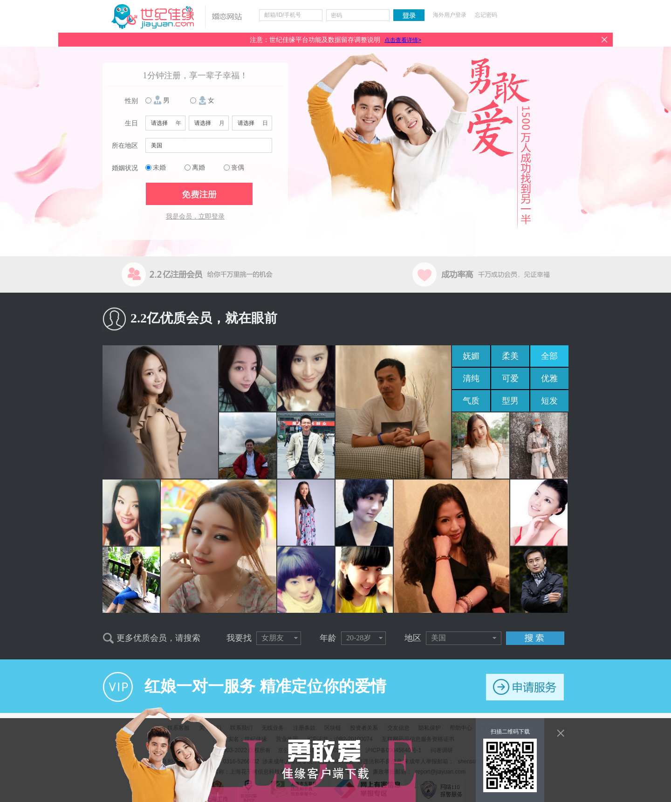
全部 (549, 356)
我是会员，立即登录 (195, 216)
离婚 (198, 167)
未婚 (159, 167)
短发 (549, 400)
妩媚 (471, 356)
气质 (471, 400)
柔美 (510, 356)
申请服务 (525, 687)
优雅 (549, 378)
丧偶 (237, 167)
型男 (510, 400)
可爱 (510, 378)
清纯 (471, 378)
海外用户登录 (449, 15)
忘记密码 (486, 15)
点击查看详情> (402, 40)
